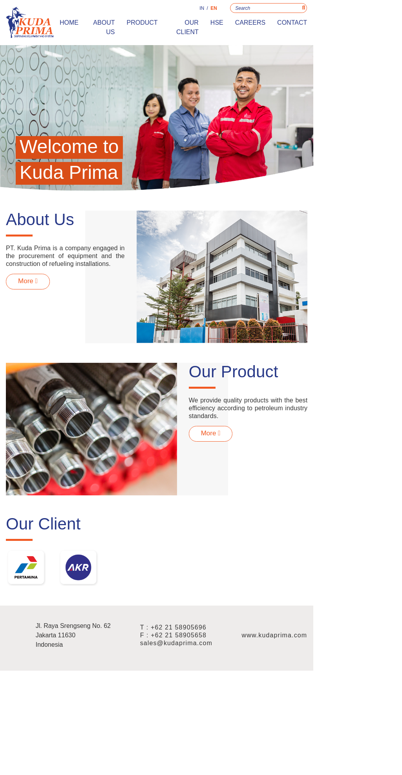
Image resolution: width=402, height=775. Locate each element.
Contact (368, 25)
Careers (326, 25)
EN (290, 11)
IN (278, 11)
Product (209, 25)
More (39, 318)
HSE (293, 25)
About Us (166, 25)
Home (128, 25)
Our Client (256, 25)
